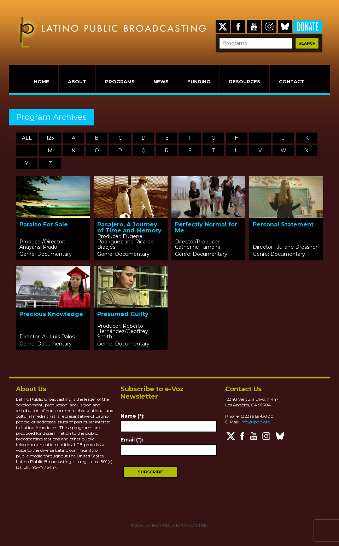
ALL (27, 138)
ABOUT (77, 81)
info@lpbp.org (255, 421)
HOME (41, 81)
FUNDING (198, 81)
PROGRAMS (120, 81)
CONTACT (291, 81)
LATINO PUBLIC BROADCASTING (176, 525)
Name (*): (133, 416)
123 (50, 138)
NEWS (161, 81)
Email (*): (132, 440)
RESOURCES (244, 81)
